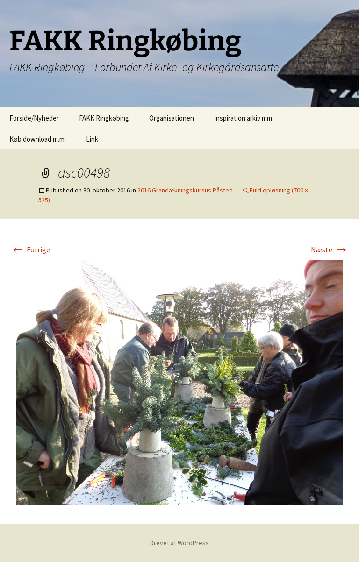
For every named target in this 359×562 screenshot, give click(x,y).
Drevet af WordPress (179, 543)
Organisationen (171, 118)
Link (92, 139)
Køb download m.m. (37, 139)
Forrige (30, 249)
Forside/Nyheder (34, 118)
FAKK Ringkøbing (104, 118)
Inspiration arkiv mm (243, 118)
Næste (330, 249)
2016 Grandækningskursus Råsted (185, 190)
